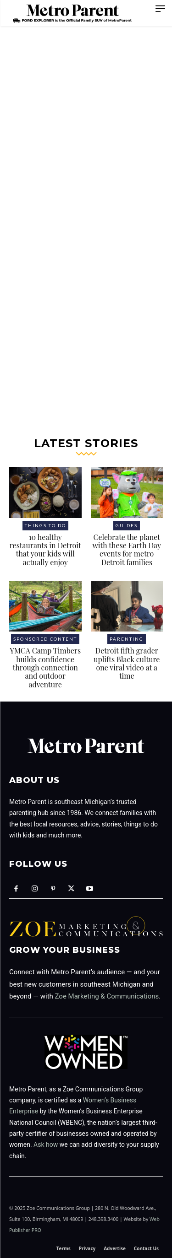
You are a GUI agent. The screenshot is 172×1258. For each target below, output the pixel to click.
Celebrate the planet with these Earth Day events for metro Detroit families (126, 549)
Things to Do (45, 525)
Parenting (127, 639)
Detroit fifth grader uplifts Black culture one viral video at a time (127, 663)
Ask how (45, 1144)
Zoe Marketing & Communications (107, 996)
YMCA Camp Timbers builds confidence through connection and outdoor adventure (45, 667)
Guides (127, 525)
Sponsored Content (45, 639)
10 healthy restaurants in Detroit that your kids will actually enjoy (45, 549)
